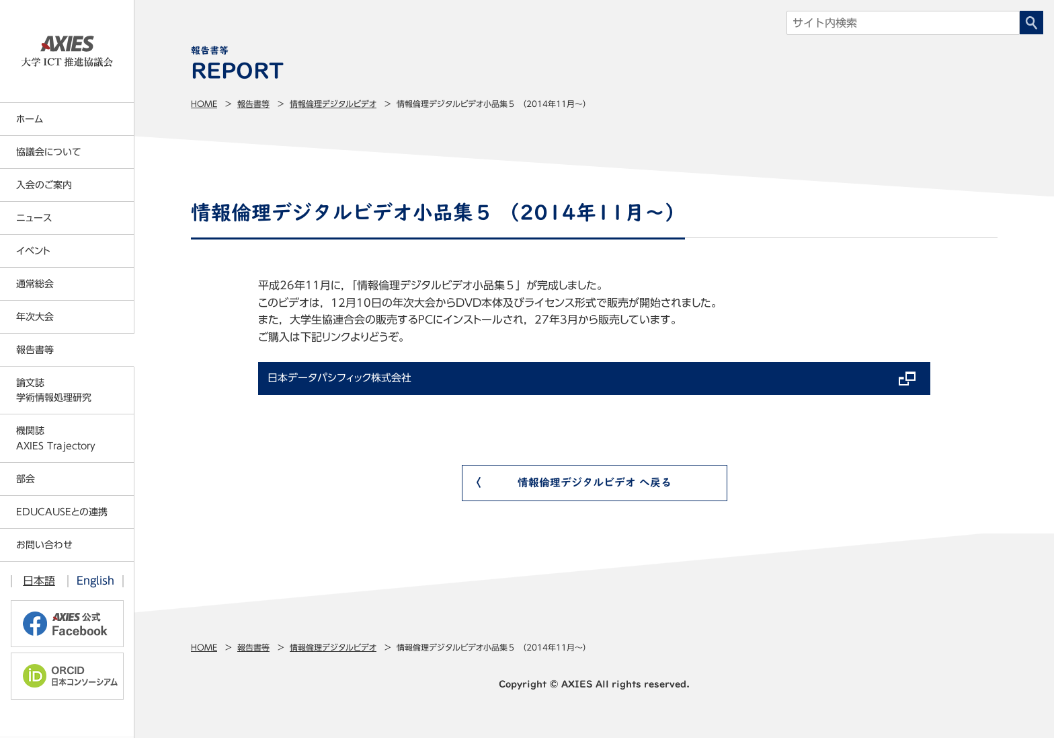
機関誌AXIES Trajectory (55, 438)
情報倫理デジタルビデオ (333, 104)
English (95, 580)
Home (204, 104)
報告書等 (253, 104)
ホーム (29, 119)
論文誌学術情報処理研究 (53, 390)
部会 (25, 479)
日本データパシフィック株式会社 (344, 379)
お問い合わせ (44, 545)
